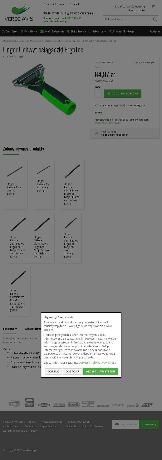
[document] (81, 345)
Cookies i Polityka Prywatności (97, 362)
